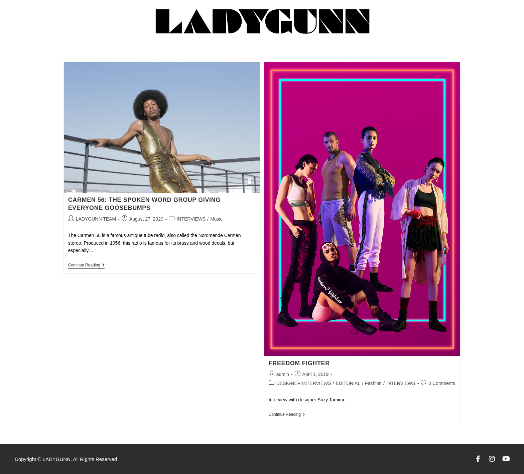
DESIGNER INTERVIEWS (303, 383)
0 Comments (441, 383)
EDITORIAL (348, 383)
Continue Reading (86, 265)
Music (216, 219)
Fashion (373, 383)
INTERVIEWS (191, 219)
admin (282, 374)
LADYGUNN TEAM (96, 219)
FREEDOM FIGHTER (299, 363)
